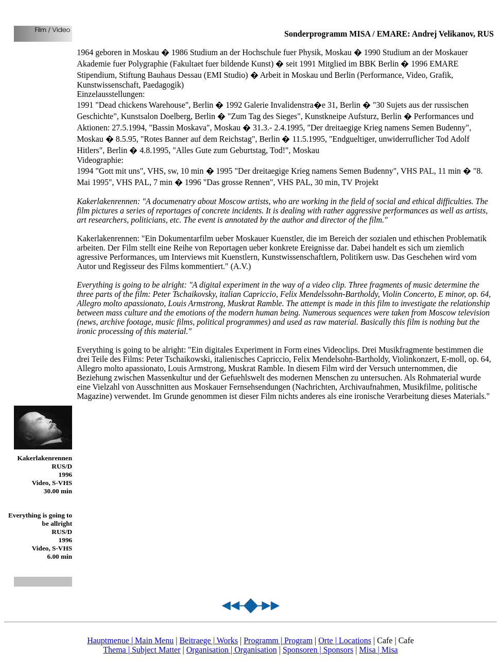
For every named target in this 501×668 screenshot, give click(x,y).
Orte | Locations (344, 640)
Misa (368, 649)
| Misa (388, 649)
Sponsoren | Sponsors (318, 649)
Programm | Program (278, 640)
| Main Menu (152, 640)
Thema (115, 649)
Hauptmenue (109, 640)
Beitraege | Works (208, 640)
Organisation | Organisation (231, 649)
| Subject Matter (154, 649)
